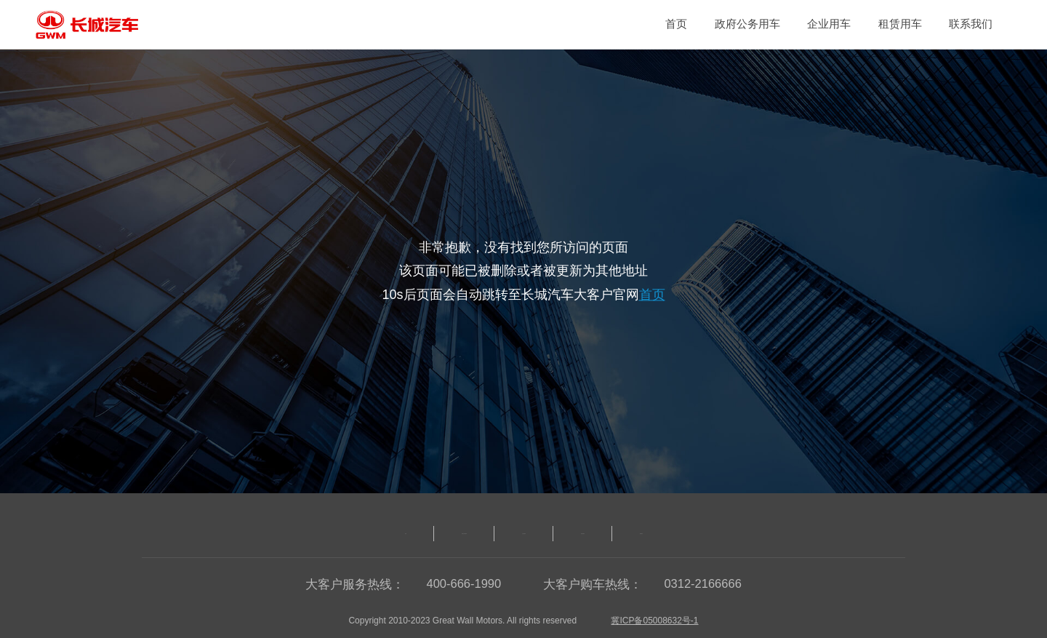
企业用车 (829, 23)
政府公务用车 (747, 23)
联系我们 (970, 23)
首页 (676, 23)
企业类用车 (524, 533)
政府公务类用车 (394, 533)
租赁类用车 (641, 533)
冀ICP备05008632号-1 (654, 620)
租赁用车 (900, 23)
